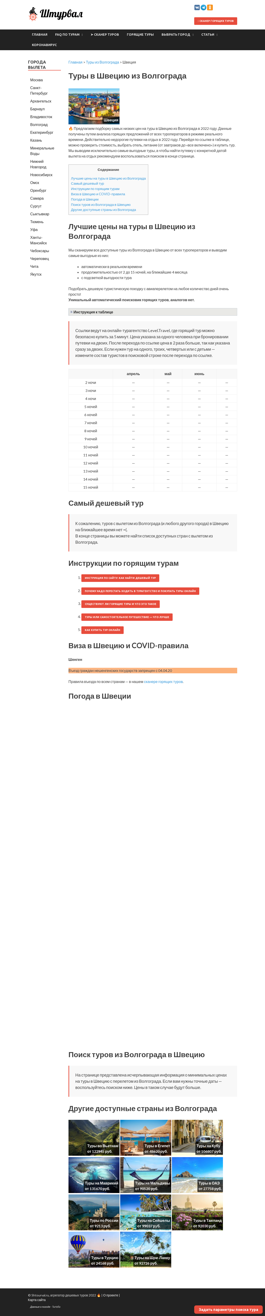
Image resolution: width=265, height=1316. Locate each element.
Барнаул (37, 109)
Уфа (34, 229)
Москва (36, 80)
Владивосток (41, 116)
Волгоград (39, 124)
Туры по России (104, 1220)
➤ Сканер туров (105, 34)
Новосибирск (41, 174)
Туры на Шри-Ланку (152, 1257)
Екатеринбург (42, 132)
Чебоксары (39, 250)
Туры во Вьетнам (102, 1146)
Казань (36, 140)
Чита (34, 266)
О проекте (110, 1295)
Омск (34, 182)
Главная (39, 34)
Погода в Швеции (85, 199)
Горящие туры (140, 34)
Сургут (36, 206)
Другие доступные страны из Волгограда (103, 209)
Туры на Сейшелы (153, 1220)
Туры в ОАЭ (209, 1183)
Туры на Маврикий (101, 1183)
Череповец (39, 258)
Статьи (207, 34)
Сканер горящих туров (216, 21)
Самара (37, 198)
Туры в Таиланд (207, 1220)
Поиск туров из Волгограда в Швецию (101, 204)
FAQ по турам (67, 34)
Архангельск (40, 101)
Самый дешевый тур (87, 183)
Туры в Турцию (104, 1257)
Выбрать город (176, 34)
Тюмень (37, 221)
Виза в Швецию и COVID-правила (98, 194)
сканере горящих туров (163, 681)
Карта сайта (37, 1300)
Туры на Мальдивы (152, 1183)
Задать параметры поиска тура (228, 1309)
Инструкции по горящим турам (95, 189)
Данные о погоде (40, 1306)
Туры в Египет (157, 1146)
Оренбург (38, 190)
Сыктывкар (39, 214)
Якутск (36, 274)
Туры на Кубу (208, 1146)
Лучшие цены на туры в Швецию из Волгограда (108, 178)
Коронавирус (44, 45)
